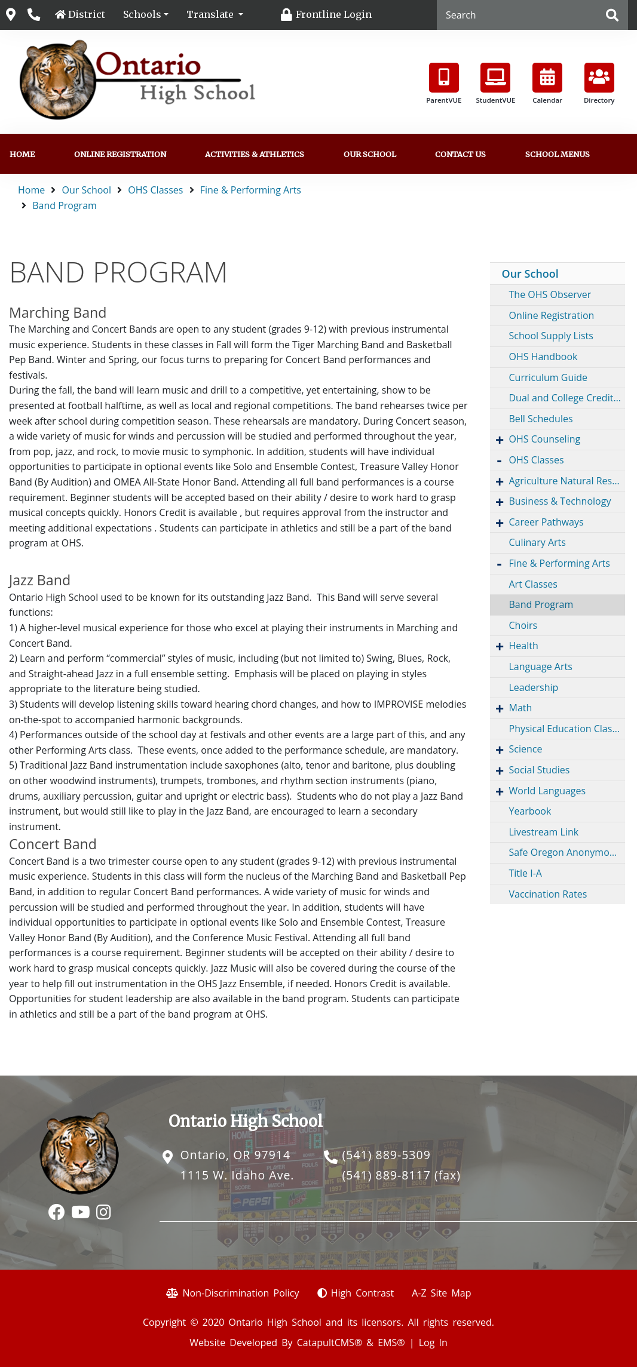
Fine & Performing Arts (250, 189)
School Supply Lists (551, 335)
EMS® (391, 1342)
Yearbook (530, 811)
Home (22, 154)
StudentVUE (495, 84)
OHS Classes (155, 189)
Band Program (64, 205)
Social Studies (539, 769)
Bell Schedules (541, 418)
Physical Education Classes (567, 728)
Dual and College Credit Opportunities (567, 397)
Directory (599, 84)
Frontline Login (334, 14)
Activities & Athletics (254, 154)
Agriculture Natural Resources (567, 480)
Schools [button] (142, 14)
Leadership (534, 687)
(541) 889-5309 (386, 1155)
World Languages (547, 790)
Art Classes (533, 584)
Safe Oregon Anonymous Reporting (567, 852)
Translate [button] (211, 14)
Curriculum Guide (548, 377)
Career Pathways (546, 522)
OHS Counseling (545, 439)
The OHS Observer (550, 294)
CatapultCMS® (329, 1342)
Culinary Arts (537, 542)
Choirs (523, 625)
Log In (433, 1342)
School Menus (557, 154)
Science (526, 748)
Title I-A (525, 873)
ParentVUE (443, 84)
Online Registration (120, 154)
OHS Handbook (543, 356)
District (86, 14)
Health (523, 645)
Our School (370, 154)
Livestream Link (544, 831)
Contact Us (460, 154)
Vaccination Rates (548, 894)
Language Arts (540, 666)
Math (520, 707)
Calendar (547, 84)
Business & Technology (560, 501)
